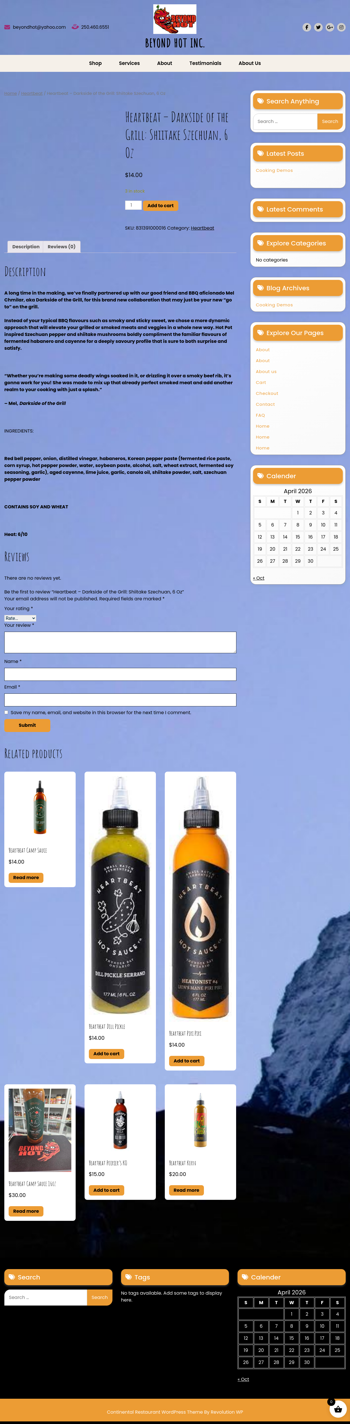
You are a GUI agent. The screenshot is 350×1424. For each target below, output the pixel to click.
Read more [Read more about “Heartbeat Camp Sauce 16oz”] (26, 1213)
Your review (19, 627)
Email (12, 689)
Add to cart (161, 208)
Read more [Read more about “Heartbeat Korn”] (186, 1192)
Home (10, 96)
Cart (261, 385)
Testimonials (205, 65)
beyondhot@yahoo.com (48, 29)
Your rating (18, 611)
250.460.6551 (99, 29)
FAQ (260, 418)
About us (250, 65)
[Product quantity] (133, 207)
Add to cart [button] (106, 1056)
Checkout (267, 396)
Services (129, 65)
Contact (265, 407)
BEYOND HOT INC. (175, 44)
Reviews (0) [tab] (62, 249)
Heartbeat (32, 96)
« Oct (259, 580)
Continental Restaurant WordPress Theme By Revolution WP (175, 1414)
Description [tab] (26, 249)
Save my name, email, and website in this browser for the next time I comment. (101, 715)
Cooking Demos (274, 173)
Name (13, 664)
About (164, 65)
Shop (95, 65)
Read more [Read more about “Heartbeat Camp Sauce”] (26, 880)
